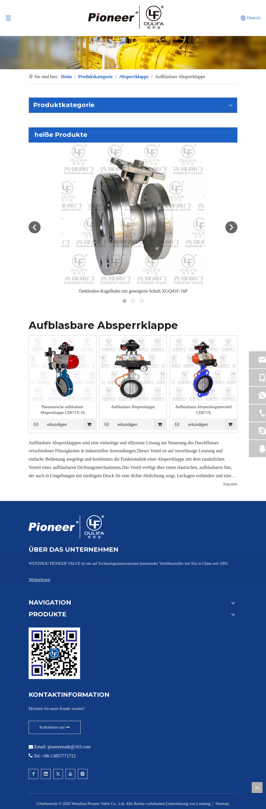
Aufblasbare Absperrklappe (133, 407)
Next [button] (231, 227)
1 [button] (124, 301)
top (257, 787)
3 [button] (141, 301)
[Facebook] (33, 774)
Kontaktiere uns (54, 727)
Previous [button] (35, 227)
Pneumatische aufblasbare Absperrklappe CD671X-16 (62, 410)
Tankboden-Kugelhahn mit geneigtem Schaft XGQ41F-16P (132, 291)
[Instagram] (83, 774)
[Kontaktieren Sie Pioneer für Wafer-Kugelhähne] (54, 653)
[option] (133, 219)
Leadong (203, 804)
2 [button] (133, 301)
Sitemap (222, 804)
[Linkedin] (46, 774)
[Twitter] (58, 774)
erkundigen (48, 424)
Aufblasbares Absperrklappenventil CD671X (203, 410)
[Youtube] (70, 774)
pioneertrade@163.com (69, 746)
